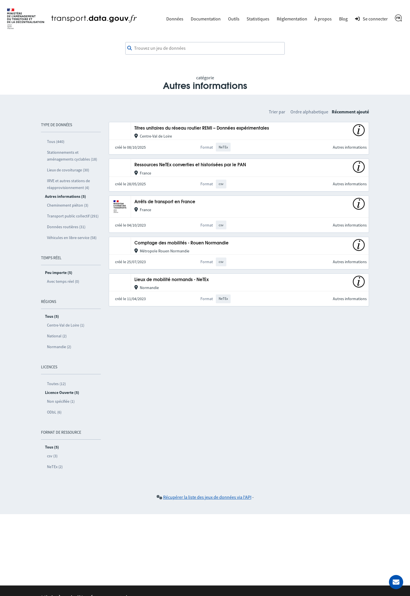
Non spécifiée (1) (61, 401)
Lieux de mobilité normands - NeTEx (171, 280)
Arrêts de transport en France (164, 202)
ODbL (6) (54, 412)
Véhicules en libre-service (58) (72, 237)
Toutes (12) (56, 383)
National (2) (57, 336)
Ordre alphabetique (309, 112)
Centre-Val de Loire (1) (65, 325)
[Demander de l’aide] (396, 582)
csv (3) (52, 455)
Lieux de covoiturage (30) (68, 170)
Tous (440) (55, 141)
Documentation (206, 19)
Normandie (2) (59, 346)
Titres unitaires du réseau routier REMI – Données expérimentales (201, 128)
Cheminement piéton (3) (67, 205)
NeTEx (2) (55, 466)
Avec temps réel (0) (63, 281)
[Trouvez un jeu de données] (205, 48)
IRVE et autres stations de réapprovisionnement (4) (68, 184)
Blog (343, 19)
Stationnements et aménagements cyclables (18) (72, 156)
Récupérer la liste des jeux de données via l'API (207, 497)
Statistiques (258, 19)
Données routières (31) (66, 226)
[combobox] (205, 48)
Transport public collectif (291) (73, 216)
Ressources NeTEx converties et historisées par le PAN (190, 165)
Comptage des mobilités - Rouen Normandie (181, 243)
